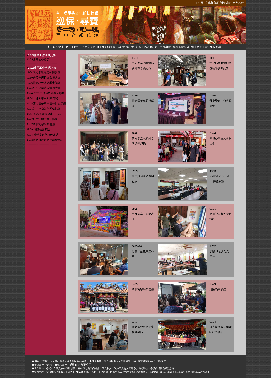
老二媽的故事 (55, 46)
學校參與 (215, 46)
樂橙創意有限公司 (80, 364)
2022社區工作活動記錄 (42, 67)
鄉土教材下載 (199, 46)
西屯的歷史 (73, 46)
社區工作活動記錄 (147, 46)
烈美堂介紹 (88, 46)
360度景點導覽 (106, 46)
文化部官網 (212, 2)
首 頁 (200, 2)
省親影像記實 (125, 46)
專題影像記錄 (181, 46)
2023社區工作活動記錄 (42, 55)
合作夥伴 (238, 2)
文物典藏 (165, 46)
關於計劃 (225, 2)
